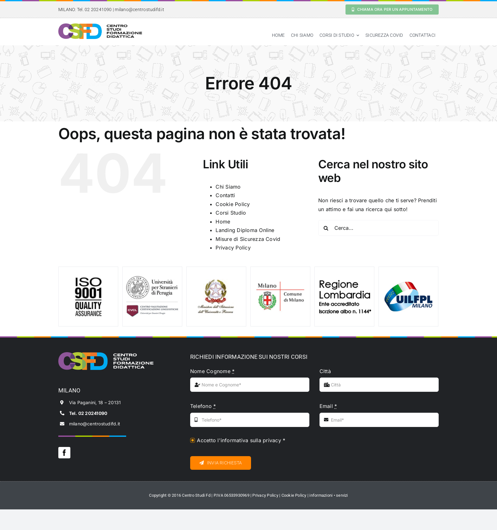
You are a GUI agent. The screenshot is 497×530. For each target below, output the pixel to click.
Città (325, 371)
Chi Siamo (228, 187)
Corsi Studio (231, 213)
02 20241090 (98, 9)
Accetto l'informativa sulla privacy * (241, 440)
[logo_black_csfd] (100, 26)
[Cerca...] (378, 228)
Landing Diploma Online (245, 230)
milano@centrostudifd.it (139, 9)
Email (328, 406)
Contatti (225, 195)
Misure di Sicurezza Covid (248, 239)
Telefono (203, 406)
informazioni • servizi (328, 495)
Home (223, 221)
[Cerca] (326, 228)
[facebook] (64, 452)
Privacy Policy (233, 247)
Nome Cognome (212, 371)
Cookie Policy (233, 204)
